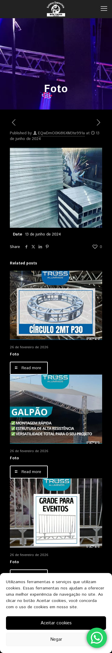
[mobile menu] (104, 9)
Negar (56, 639)
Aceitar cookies (56, 623)
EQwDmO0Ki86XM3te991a (61, 133)
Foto (14, 354)
